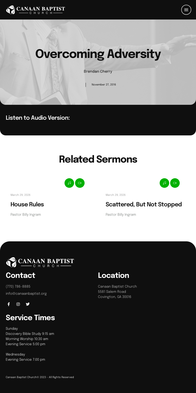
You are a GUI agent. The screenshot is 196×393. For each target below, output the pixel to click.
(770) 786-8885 (18, 286)
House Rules (27, 205)
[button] (186, 10)
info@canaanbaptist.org (26, 293)
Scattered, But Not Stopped (144, 205)
